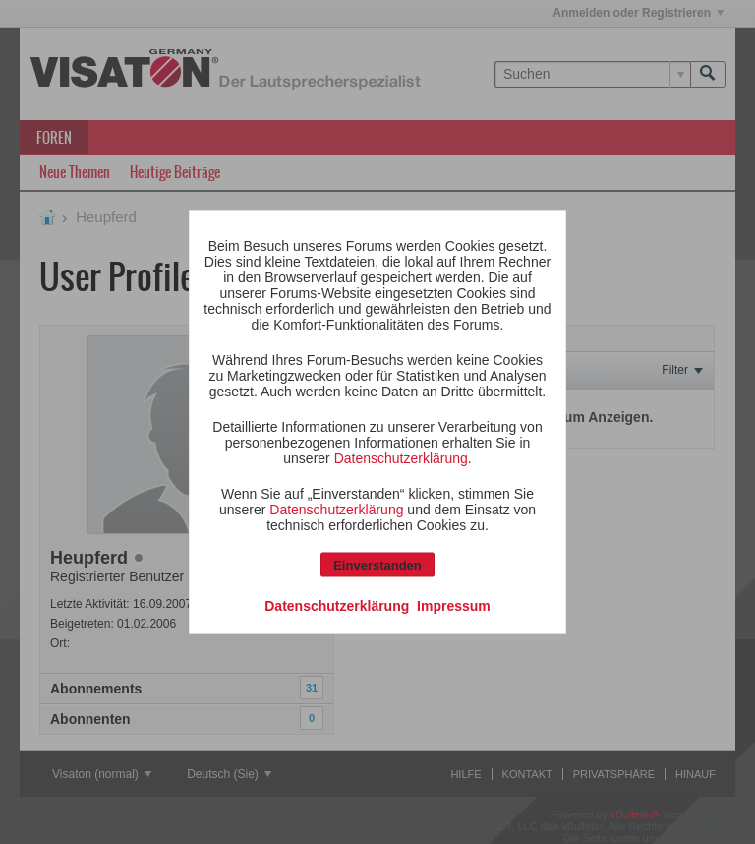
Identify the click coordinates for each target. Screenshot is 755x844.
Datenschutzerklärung (401, 458)
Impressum (454, 606)
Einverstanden (377, 565)
